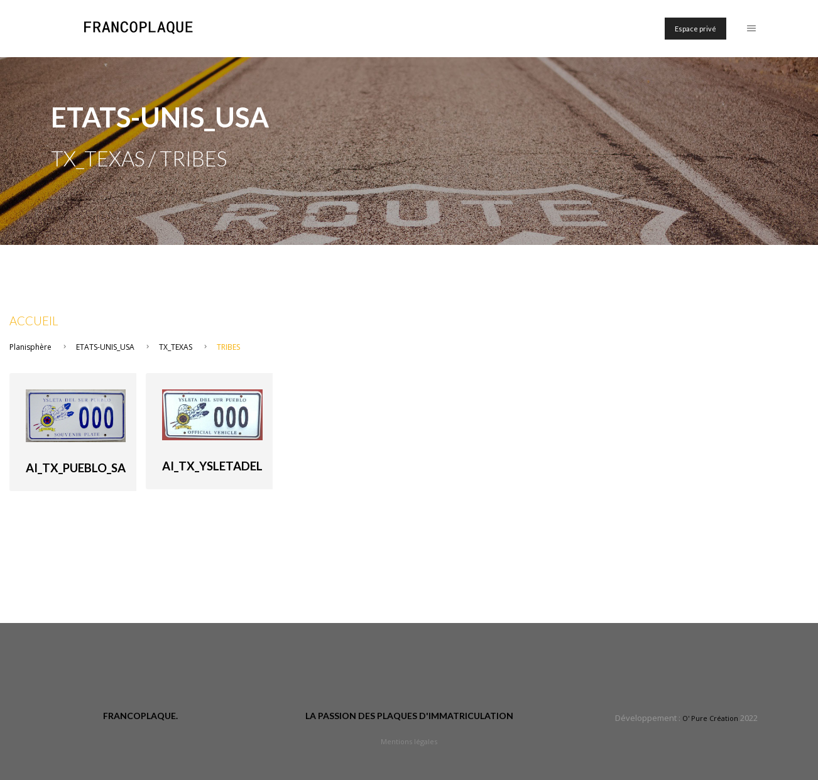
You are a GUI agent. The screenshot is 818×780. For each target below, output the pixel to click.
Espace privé (695, 28)
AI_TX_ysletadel (212, 466)
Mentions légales (409, 741)
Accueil (33, 321)
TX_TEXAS (175, 347)
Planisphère (30, 347)
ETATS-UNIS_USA (105, 347)
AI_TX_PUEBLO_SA (76, 468)
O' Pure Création (710, 718)
